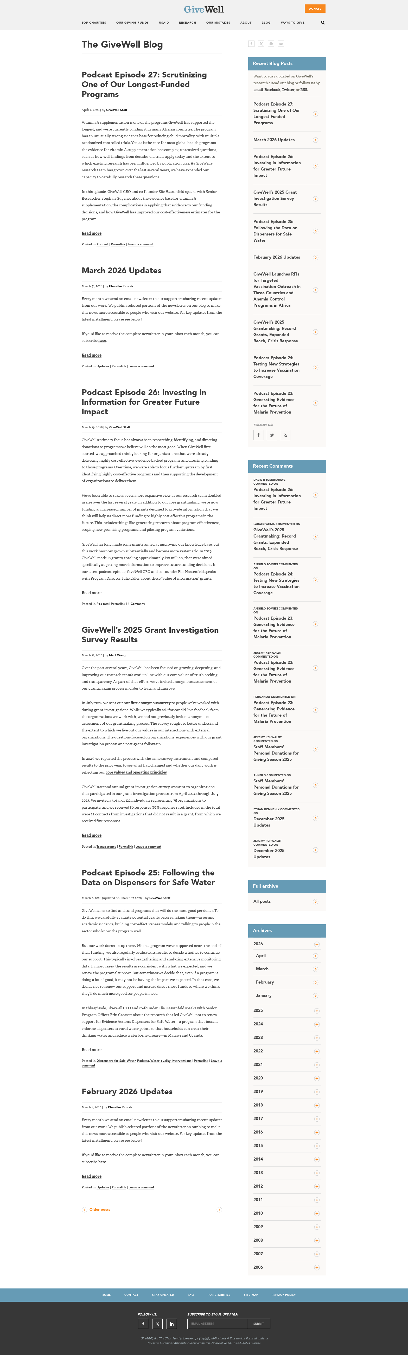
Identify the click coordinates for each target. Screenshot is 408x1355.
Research (187, 23)
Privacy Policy (284, 1295)
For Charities (219, 1295)
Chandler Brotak (121, 286)
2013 (258, 1173)
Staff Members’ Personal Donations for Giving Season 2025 (277, 749)
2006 (258, 1268)
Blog (266, 23)
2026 (258, 944)
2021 (258, 1065)
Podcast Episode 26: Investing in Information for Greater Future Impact (144, 402)
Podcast (103, 244)
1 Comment (136, 604)
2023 (258, 1038)
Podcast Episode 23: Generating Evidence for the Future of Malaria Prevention (274, 403)
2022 (258, 1051)
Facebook (272, 90)
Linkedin (172, 1324)
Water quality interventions (171, 1061)
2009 (258, 1227)
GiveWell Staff (116, 110)
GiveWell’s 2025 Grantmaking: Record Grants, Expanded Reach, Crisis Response (275, 331)
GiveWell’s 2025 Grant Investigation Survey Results (275, 199)
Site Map (251, 1295)
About (246, 23)
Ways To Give (293, 23)
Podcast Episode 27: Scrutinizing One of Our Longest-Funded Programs (144, 85)
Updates (103, 366)
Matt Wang (117, 655)
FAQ (191, 1295)
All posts (262, 902)
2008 (258, 1241)
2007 (258, 1254)
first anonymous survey (151, 703)
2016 (258, 1132)
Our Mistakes (218, 23)
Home (106, 1295)
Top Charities (94, 23)
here (102, 341)
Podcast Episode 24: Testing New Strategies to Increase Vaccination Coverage (276, 367)
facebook (251, 44)
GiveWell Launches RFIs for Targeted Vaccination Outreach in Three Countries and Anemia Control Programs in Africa (277, 290)
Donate (315, 9)
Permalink (118, 244)
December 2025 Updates (277, 818)
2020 (258, 1078)
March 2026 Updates (121, 271)
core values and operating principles (136, 772)
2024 (258, 1024)
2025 (258, 1011)
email (281, 44)
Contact (131, 1295)
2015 (258, 1146)
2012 (258, 1186)
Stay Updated (163, 1295)
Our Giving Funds (132, 23)
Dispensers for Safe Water (116, 1061)
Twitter (288, 90)
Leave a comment (141, 244)
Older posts (100, 1210)
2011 (258, 1200)
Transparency (106, 846)
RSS (303, 90)
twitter (261, 44)
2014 (258, 1159)
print (271, 44)
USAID (164, 23)
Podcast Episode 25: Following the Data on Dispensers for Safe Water (275, 231)
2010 (258, 1214)
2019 (258, 1092)
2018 (258, 1105)
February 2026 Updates (127, 1092)
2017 (258, 1119)
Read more (91, 233)
